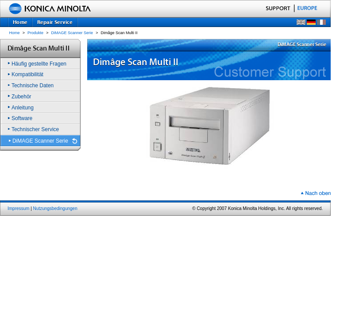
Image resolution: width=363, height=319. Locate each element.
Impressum (18, 208)
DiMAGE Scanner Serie (72, 33)
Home (14, 33)
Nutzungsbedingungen (55, 208)
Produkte (35, 33)
